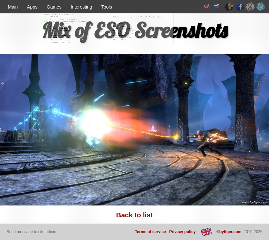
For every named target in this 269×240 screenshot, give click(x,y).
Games (54, 7)
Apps (32, 7)
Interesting (81, 7)
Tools (106, 7)
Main (13, 7)
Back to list (134, 215)
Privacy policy (182, 231)
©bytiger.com (229, 231)
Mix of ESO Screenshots (134, 30)
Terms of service (150, 231)
